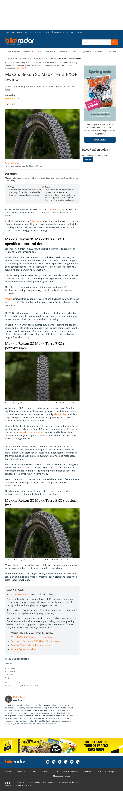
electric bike (60, 414)
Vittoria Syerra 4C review (23, 649)
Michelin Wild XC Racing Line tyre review (31, 637)
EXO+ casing (36, 221)
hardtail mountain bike (30, 432)
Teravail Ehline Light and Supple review (31, 645)
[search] (114, 42)
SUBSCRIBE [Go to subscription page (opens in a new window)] (100, 140)
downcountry (54, 209)
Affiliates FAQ (21, 68)
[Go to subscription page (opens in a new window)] (100, 120)
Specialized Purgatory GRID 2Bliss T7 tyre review (35, 641)
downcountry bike (22, 594)
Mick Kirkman (19, 697)
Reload (88, 159)
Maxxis (8, 298)
